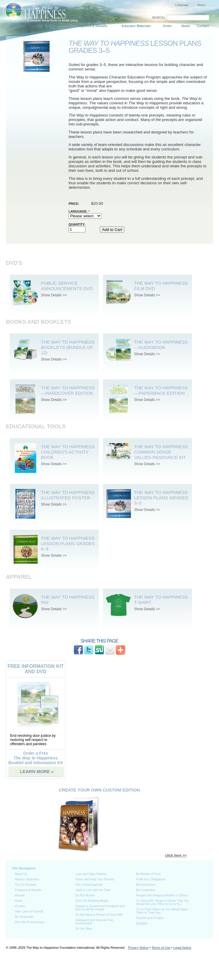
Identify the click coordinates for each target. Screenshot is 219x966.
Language (182, 5)
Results (20, 895)
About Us (17, 26)
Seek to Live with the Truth (92, 890)
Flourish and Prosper (150, 918)
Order (167, 26)
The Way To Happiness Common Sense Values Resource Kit (161, 452)
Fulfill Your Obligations (150, 879)
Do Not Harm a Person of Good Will (98, 914)
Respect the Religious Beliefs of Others (162, 895)
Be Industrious (145, 884)
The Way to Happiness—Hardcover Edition (68, 390)
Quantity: (77, 224)
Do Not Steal (83, 928)
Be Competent (145, 890)
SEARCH (158, 17)
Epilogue (141, 923)
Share (201, 5)
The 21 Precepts (49, 26)
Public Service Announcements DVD (67, 286)
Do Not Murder (85, 895)
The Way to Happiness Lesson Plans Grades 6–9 (68, 543)
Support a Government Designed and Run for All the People (100, 907)
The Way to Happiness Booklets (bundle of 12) (68, 347)
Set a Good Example (89, 884)
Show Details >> (54, 295)
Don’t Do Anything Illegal (91, 900)
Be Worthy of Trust (148, 874)
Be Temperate (24, 916)
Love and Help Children (91, 874)
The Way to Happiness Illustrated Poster (68, 495)
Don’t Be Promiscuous (29, 922)
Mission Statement (27, 879)
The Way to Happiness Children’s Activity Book (68, 452)
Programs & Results (91, 26)
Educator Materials (136, 26)
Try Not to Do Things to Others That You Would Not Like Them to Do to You (162, 902)
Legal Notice (182, 947)
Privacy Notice (138, 947)
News (185, 26)
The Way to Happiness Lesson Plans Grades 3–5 (161, 498)
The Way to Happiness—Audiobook (161, 344)
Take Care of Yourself (29, 911)
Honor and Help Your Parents (94, 879)
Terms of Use (160, 947)
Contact (203, 26)
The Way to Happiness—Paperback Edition (161, 390)
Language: (79, 211)
